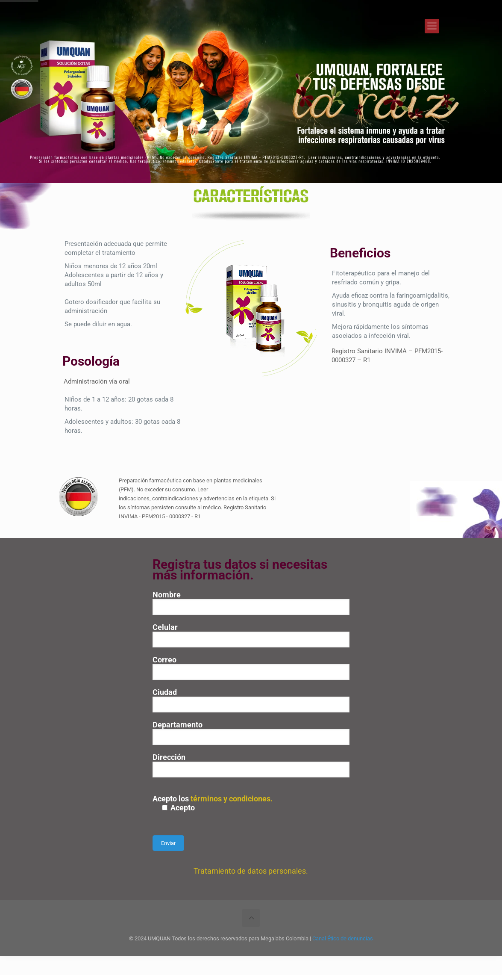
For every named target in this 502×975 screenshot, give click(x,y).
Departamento (251, 732)
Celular (251, 635)
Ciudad (251, 700)
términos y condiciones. (232, 798)
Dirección (251, 765)
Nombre (251, 602)
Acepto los (251, 803)
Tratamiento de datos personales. (251, 870)
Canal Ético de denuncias (342, 938)
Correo (251, 667)
